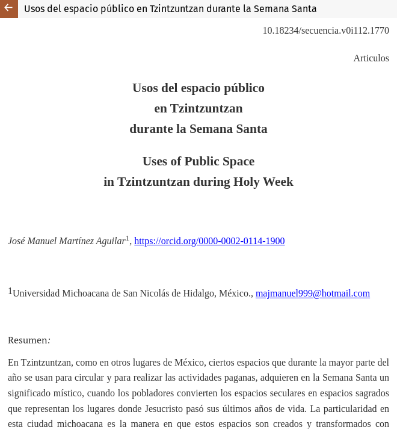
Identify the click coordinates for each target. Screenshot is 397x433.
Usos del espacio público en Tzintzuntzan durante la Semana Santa (170, 8)
